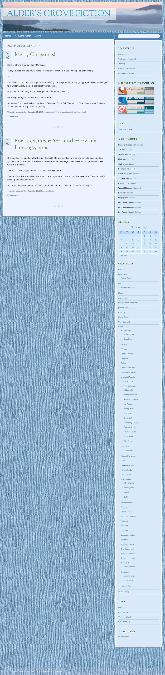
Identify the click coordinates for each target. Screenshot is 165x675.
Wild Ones (128, 441)
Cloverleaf (128, 418)
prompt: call (72, 112)
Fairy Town (125, 447)
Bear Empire (126, 331)
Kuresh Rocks (126, 470)
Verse (120, 327)
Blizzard (124, 349)
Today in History (127, 287)
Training (121, 64)
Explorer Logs (129, 576)
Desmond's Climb (128, 368)
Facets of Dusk (127, 382)
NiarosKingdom (127, 502)
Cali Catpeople (129, 567)
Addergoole (128, 390)
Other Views (128, 580)
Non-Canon (128, 436)
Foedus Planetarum (128, 456)
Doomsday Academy (132, 423)
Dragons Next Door (128, 372)
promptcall (82, 112)
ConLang (49, 191)
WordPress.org (124, 622)
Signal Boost (123, 317)
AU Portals (128, 404)
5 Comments (12, 196)
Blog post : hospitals (126, 73)
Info (119, 284)
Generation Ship (127, 465)
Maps (120, 293)
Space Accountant (128, 535)
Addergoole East (130, 395)
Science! (124, 526)
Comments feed (124, 617)
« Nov (120, 255)
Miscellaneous (126, 479)
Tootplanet (125, 572)
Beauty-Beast (129, 409)
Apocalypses (129, 488)
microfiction (122, 298)
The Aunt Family (127, 544)
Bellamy (124, 344)
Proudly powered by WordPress (23, 671)
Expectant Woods (128, 377)
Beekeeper (128, 413)
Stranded (124, 540)
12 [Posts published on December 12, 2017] (127, 244)
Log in (120, 607)
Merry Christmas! (35, 55)
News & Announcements (128, 303)
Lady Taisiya (126, 475)
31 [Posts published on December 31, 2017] (156, 252)
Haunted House (130, 432)
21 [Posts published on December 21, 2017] (139, 247)
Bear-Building (129, 334)
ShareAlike (125, 530)
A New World (129, 483)
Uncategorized (51, 112)
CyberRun (128, 339)
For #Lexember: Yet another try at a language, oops (56, 144)
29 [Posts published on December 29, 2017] (144, 252)
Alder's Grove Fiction (58, 14)
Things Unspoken (128, 558)
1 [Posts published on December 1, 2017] (144, 236)
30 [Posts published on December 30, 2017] (150, 252)
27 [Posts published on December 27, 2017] (133, 252)
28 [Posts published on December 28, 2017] (139, 252)
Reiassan (124, 521)
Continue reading (38, 106)
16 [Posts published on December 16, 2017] (150, 244)
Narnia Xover (126, 278)
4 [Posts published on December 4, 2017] (121, 240)
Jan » (126, 255)
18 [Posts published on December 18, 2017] (121, 247)
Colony (123, 363)
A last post (122, 54)
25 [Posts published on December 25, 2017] (121, 252)
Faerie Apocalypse (128, 386)
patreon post (123, 308)
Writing (38, 36)
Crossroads (128, 450)
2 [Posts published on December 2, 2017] (150, 236)
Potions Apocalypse (128, 516)
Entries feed (123, 612)
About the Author (23, 36)
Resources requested (126, 69)
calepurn (124, 358)
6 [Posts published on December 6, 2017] (132, 240)
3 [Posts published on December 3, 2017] (155, 236)
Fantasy (127, 492)
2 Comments (12, 117)
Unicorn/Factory (127, 586)
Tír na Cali (125, 563)
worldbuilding (123, 592)
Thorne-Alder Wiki (125, 129)
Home (8, 36)
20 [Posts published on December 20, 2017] (133, 247)
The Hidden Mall (127, 549)
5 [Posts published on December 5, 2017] (126, 240)
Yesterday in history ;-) (127, 59)
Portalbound (126, 512)
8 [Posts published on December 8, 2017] (144, 240)
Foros (123, 461)
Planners (124, 507)
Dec (7, 54)
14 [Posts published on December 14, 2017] (139, 244)
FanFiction (122, 274)
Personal (121, 312)
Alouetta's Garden (131, 399)
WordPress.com (59, 671)
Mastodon (125, 636)
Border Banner (127, 354)
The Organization (128, 554)
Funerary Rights (130, 427)
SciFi (125, 497)
